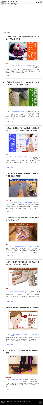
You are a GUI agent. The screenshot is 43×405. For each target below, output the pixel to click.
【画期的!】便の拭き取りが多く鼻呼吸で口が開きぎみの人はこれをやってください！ (22, 83)
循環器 (22, 246)
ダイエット (12, 156)
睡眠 (10, 65)
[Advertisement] (22, 17)
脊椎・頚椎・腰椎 (21, 65)
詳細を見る (10, 75)
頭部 (30, 65)
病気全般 (11, 202)
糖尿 (32, 246)
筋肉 (13, 65)
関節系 (27, 65)
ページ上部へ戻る (40, 402)
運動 (26, 111)
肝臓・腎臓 (22, 156)
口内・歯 (11, 111)
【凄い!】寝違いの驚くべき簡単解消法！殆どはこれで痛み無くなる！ (22, 38)
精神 (27, 334)
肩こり (15, 65)
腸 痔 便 (22, 111)
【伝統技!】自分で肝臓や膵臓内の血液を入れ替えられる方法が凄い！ (22, 219)
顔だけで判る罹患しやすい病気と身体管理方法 (22, 307)
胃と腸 (30, 334)
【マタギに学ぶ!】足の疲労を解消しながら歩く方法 (22, 352)
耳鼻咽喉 (18, 111)
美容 (18, 156)
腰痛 (29, 202)
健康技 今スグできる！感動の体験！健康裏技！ (17, 401)
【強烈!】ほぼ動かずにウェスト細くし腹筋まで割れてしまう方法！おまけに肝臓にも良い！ (22, 129)
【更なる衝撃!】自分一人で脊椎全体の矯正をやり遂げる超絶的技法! (22, 175)
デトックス (12, 246)
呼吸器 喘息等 (18, 246)
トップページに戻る (6, 394)
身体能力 (13, 335)
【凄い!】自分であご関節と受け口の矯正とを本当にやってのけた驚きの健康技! (22, 263)
